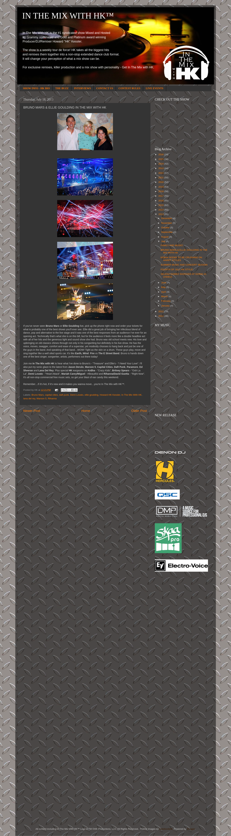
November (167, 223)
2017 (161, 196)
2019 (161, 186)
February (166, 301)
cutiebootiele (166, 829)
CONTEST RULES (129, 88)
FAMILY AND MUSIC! (172, 245)
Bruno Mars (38, 395)
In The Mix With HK (131, 395)
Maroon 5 (42, 398)
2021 (161, 177)
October (165, 227)
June (164, 282)
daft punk (64, 395)
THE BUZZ (62, 88)
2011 (161, 316)
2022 (161, 173)
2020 (161, 182)
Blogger (191, 829)
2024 (161, 163)
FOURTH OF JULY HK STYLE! (177, 269)
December (167, 218)
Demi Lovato (76, 395)
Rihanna (52, 398)
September (167, 232)
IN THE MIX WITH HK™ (68, 15)
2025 (161, 159)
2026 (161, 154)
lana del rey (29, 398)
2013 (161, 214)
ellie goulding (92, 395)
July (163, 241)
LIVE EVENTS (154, 88)
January (165, 305)
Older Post (139, 411)
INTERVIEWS (82, 88)
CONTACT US (104, 88)
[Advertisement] (169, 630)
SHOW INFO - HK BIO (36, 88)
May (163, 287)
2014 (161, 209)
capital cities (51, 395)
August (165, 236)
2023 (161, 168)
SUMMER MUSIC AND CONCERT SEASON (184, 264)
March (164, 296)
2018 (161, 191)
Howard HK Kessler (110, 395)
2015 (161, 205)
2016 (161, 200)
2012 (161, 311)
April (164, 292)
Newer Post (31, 411)
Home (85, 411)
